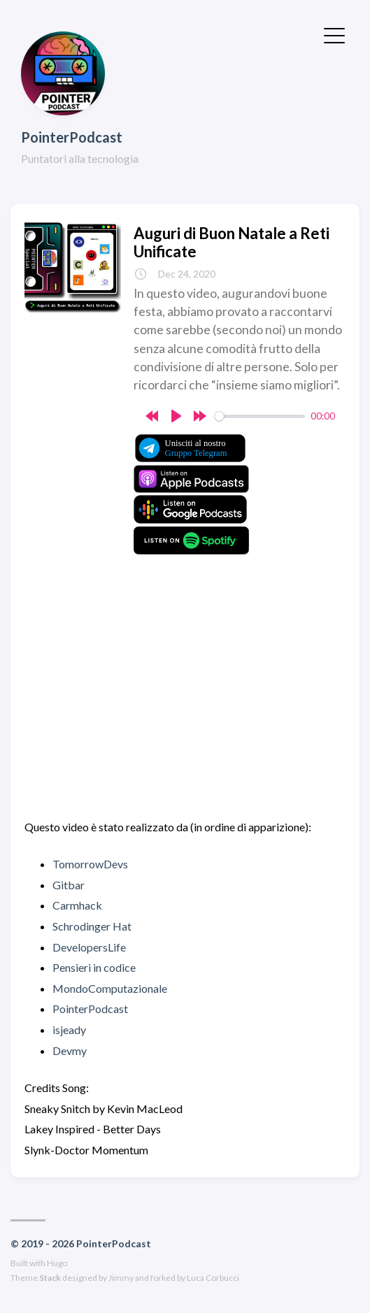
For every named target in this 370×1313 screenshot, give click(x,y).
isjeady (69, 1029)
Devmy (69, 1050)
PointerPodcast (71, 137)
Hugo (57, 1263)
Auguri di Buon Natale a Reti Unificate (231, 242)
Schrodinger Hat (91, 926)
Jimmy (121, 1277)
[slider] (260, 416)
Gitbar (68, 884)
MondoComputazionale (109, 988)
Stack (50, 1277)
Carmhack (77, 905)
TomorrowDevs (90, 863)
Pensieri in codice (94, 967)
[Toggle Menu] (334, 34)
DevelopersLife (89, 947)
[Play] (176, 416)
